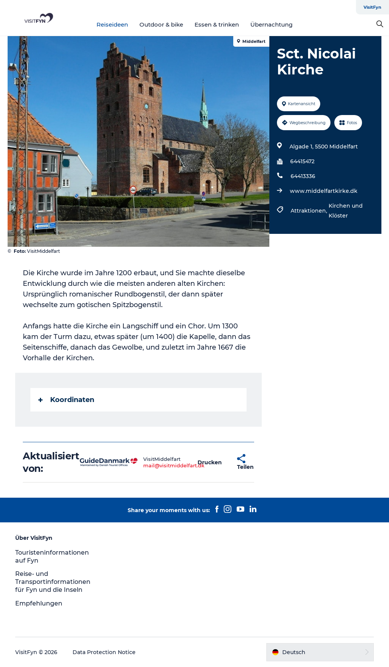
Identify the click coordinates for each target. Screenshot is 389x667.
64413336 (303, 176)
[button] (210, 462)
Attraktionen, (310, 210)
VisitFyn (372, 7)
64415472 (302, 161)
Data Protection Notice (104, 652)
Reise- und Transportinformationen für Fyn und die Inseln (52, 581)
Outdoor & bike (161, 24)
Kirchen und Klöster (346, 210)
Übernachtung (271, 24)
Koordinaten (66, 400)
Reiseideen (112, 24)
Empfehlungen (38, 603)
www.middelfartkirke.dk (323, 191)
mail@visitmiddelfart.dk (173, 465)
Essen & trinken (216, 24)
